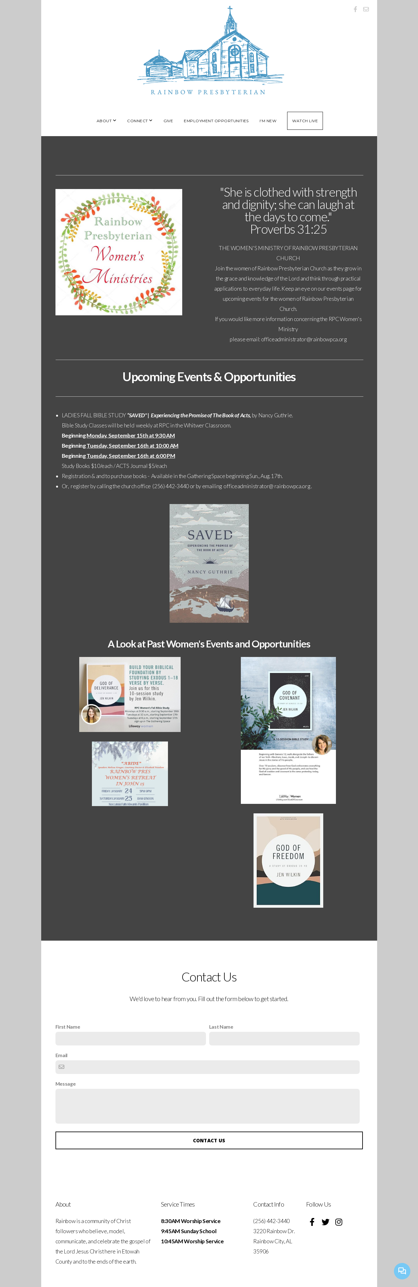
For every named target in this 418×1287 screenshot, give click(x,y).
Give (168, 120)
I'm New (268, 120)
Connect (139, 120)
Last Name (221, 1027)
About (106, 120)
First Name (67, 1027)
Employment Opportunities (216, 120)
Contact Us (209, 1140)
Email (61, 1055)
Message (65, 1084)
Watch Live (305, 120)
